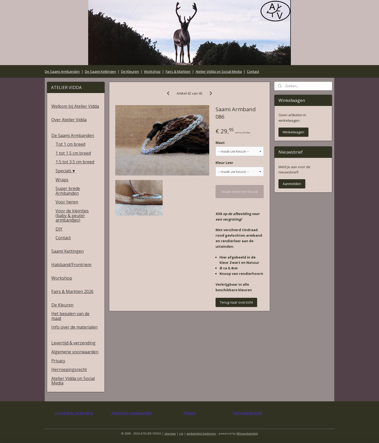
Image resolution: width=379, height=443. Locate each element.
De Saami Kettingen (100, 71)
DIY (59, 229)
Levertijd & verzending (73, 343)
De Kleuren (130, 71)
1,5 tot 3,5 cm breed (75, 162)
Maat (220, 142)
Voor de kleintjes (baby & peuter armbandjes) (72, 215)
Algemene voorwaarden (74, 352)
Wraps (62, 180)
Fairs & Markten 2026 (72, 291)
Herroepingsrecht (69, 369)
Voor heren (67, 202)
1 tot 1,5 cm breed (73, 153)
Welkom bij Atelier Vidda (75, 106)
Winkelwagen (293, 132)
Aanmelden (292, 183)
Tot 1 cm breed (70, 144)
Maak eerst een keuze (240, 191)
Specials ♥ (65, 171)
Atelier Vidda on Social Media (219, 71)
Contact (253, 71)
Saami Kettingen (67, 251)
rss (181, 433)
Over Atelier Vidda (69, 120)
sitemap (170, 433)
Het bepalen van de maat (70, 316)
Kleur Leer (224, 162)
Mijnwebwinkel (247, 433)
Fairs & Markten (178, 71)
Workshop (152, 71)
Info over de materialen (74, 327)
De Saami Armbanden (62, 71)
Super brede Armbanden (68, 191)
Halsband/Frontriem (71, 264)
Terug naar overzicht (236, 302)
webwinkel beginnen (201, 433)
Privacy (58, 361)
